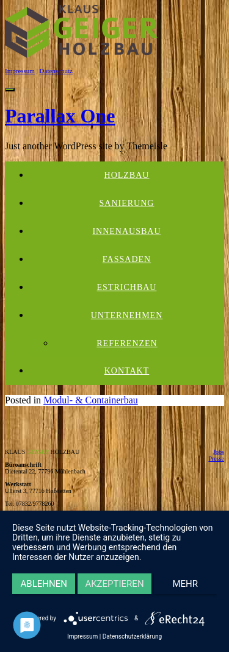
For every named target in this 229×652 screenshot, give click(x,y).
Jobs (218, 451)
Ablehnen (44, 583)
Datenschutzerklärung (132, 636)
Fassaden (127, 259)
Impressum (20, 70)
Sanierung (127, 203)
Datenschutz (56, 70)
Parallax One (60, 116)
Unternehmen (127, 315)
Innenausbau (126, 231)
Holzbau (127, 175)
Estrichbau (127, 287)
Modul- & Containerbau (90, 400)
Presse (216, 458)
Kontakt (127, 370)
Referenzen (126, 343)
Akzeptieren (114, 583)
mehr (185, 583)
